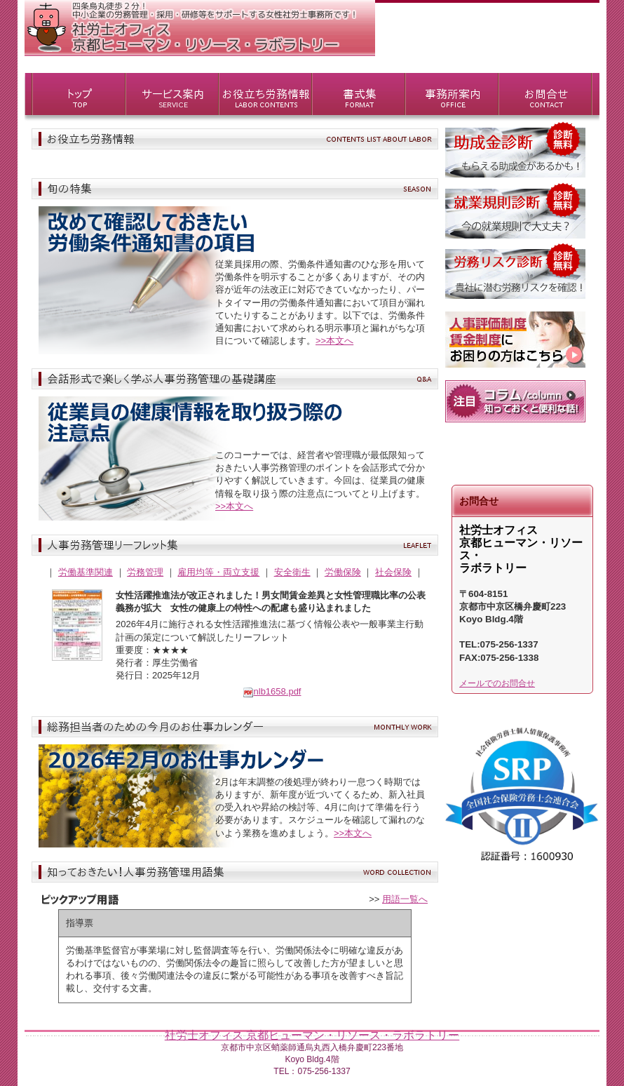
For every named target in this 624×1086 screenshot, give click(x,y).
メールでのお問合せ (497, 683)
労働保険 (343, 572)
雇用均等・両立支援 (218, 572)
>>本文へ (334, 340)
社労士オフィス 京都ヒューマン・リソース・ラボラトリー (312, 1035)
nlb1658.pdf (272, 691)
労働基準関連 (85, 572)
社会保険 (393, 572)
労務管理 (145, 572)
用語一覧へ (405, 899)
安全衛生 (292, 572)
